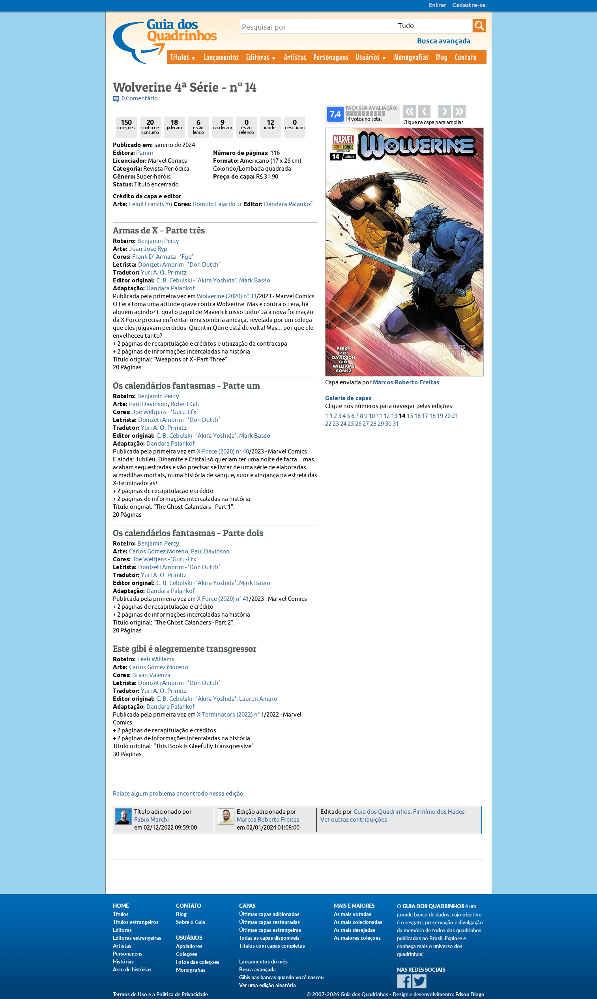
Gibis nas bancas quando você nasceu (281, 977)
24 (343, 424)
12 (387, 416)
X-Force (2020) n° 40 (223, 451)
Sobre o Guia (190, 922)
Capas (247, 906)
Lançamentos (221, 57)
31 (396, 424)
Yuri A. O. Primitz (164, 273)
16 (417, 416)
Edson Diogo (470, 994)
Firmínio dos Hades (439, 812)
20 (447, 416)
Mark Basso (254, 280)
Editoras (261, 57)
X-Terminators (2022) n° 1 (230, 715)
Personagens (331, 57)
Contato (466, 57)
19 (440, 416)
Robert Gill (184, 404)
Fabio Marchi (151, 820)
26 (358, 424)
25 (351, 424)
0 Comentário (140, 98)
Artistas (295, 57)
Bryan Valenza (151, 675)
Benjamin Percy (158, 241)
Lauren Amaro (258, 699)
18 (432, 416)
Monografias (411, 57)
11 (379, 416)
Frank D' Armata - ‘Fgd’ (162, 257)
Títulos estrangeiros (136, 922)
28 (373, 424)
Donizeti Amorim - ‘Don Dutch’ (179, 265)
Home (121, 906)
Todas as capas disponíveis (269, 938)
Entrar (437, 5)
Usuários (371, 57)
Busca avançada (257, 969)
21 (455, 416)
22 (328, 424)
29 (381, 424)
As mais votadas (352, 914)
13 (394, 416)
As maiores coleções (357, 938)
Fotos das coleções (197, 962)
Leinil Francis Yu (150, 204)
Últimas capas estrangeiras (270, 930)
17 (425, 416)
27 (366, 424)
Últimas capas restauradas (269, 922)
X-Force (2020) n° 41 (223, 599)
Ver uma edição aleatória (267, 985)
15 (410, 416)
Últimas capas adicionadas (269, 914)
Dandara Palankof (288, 204)
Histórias (123, 961)
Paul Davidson (148, 404)
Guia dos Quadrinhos (382, 812)
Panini (144, 153)
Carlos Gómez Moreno (158, 551)
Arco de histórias (132, 969)
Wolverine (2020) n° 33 (226, 296)
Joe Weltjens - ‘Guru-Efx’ (165, 412)
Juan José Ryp (148, 249)
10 (372, 416)
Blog (442, 57)
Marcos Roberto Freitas (406, 383)
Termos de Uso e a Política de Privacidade (160, 994)
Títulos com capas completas (272, 946)
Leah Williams (155, 659)
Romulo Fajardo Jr (217, 204)
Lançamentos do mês (263, 961)
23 (336, 424)
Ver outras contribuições (353, 820)
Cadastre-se (469, 5)
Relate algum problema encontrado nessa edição (178, 794)
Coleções (186, 954)
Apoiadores (189, 946)
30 (388, 424)
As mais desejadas (354, 930)
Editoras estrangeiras (137, 938)
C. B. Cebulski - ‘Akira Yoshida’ (196, 280)
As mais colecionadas (358, 922)
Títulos (183, 57)
